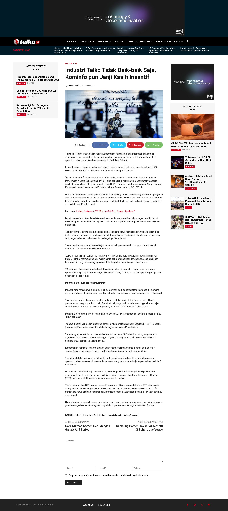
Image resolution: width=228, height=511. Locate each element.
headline (77, 415)
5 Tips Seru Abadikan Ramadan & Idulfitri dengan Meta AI (100, 49)
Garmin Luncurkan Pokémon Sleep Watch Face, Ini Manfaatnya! (130, 50)
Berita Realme (191, 188)
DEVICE (188, 207)
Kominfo (102, 415)
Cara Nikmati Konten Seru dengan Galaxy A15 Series (87, 427)
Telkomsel (190, 166)
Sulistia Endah (74, 85)
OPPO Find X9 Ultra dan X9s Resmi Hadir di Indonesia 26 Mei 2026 (191, 145)
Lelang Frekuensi (131, 415)
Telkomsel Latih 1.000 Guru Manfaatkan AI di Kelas (198, 160)
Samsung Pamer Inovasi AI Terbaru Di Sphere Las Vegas (139, 427)
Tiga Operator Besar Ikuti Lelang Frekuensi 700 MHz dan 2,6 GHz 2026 (38, 78)
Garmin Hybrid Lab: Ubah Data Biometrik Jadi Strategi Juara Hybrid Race (68, 50)
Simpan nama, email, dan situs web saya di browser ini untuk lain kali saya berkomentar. (109, 475)
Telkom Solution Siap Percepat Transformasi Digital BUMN (198, 201)
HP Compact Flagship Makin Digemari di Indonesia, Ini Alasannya (162, 50)
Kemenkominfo (89, 415)
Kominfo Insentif (114, 415)
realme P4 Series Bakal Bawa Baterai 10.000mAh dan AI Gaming (198, 180)
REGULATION (21, 83)
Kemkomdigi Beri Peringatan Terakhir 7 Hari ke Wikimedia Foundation (33, 108)
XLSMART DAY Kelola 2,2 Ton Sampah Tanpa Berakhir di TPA (198, 219)
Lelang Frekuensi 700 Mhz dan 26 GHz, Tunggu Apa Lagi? (105, 211)
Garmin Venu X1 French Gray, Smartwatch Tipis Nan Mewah (194, 49)
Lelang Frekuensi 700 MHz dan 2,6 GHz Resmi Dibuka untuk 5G (36, 92)
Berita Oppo (176, 149)
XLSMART (189, 226)
